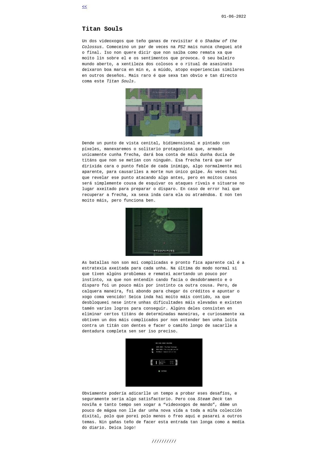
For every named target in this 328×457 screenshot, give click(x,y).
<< (84, 7)
